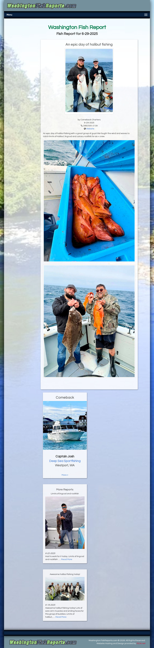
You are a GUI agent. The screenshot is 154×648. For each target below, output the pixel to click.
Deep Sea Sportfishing (65, 461)
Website (90, 129)
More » (65, 475)
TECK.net (140, 643)
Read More (66, 559)
